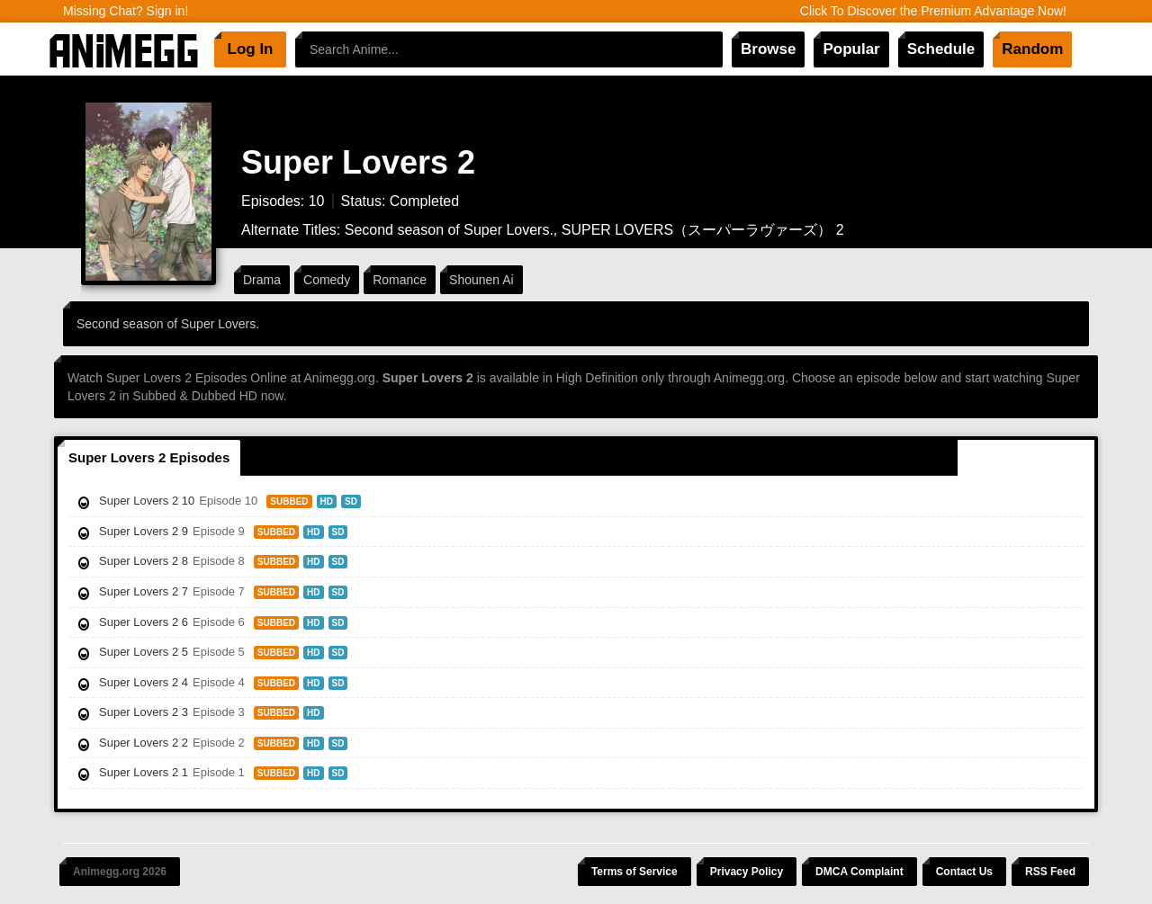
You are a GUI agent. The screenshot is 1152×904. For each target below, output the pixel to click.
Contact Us (964, 871)
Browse (768, 49)
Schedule (941, 49)
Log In (251, 49)
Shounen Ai (481, 280)
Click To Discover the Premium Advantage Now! (933, 11)
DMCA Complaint (859, 871)
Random (1032, 49)
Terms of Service (634, 871)
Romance (400, 280)
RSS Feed (1050, 871)
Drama (262, 280)
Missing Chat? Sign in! (125, 11)
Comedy (326, 280)
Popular (851, 49)
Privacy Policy (746, 871)
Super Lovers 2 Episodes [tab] (149, 457)
